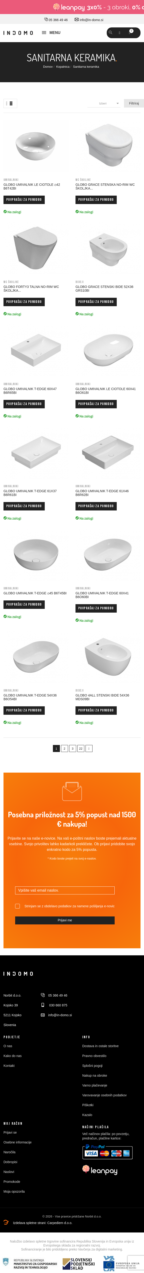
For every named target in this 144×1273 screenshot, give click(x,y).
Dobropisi (10, 1162)
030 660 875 (54, 1005)
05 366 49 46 (56, 20)
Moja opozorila (14, 1191)
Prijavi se (10, 1132)
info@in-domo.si (89, 20)
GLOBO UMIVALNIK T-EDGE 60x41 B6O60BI (102, 595)
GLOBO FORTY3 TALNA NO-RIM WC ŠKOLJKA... (31, 288)
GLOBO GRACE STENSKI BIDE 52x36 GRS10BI (104, 288)
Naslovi (8, 1172)
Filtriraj (134, 103)
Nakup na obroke (94, 1075)
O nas (7, 1046)
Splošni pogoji (92, 1066)
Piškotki (87, 1105)
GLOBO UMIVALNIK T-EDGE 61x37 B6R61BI (30, 493)
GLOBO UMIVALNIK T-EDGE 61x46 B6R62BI (102, 493)
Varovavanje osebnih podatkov (104, 1095)
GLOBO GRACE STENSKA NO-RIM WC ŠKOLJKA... (105, 186)
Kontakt (8, 1066)
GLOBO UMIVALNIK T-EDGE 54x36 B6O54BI (30, 697)
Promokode (11, 1182)
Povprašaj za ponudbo (24, 199)
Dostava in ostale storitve (100, 1046)
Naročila (9, 1152)
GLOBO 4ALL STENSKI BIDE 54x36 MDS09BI (102, 697)
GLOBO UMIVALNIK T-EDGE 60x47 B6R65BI (30, 391)
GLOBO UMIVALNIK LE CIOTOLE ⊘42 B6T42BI (31, 186)
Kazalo (87, 1115)
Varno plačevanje (94, 1085)
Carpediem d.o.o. (59, 1223)
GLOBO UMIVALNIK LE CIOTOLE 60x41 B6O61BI (105, 391)
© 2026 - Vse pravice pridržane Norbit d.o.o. (72, 1216)
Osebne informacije (17, 1142)
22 (80, 748)
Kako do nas (12, 1056)
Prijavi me (65, 920)
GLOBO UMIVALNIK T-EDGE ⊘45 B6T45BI (35, 593)
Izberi (109, 103)
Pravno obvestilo (94, 1056)
